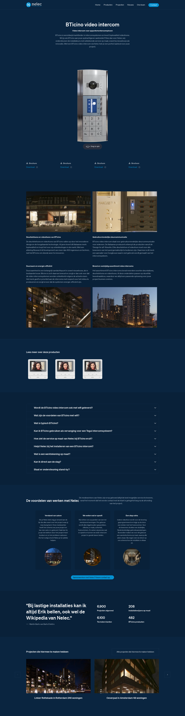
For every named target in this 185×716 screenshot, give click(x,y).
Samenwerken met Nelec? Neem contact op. (91, 577)
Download (30, 167)
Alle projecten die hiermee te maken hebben (135, 652)
